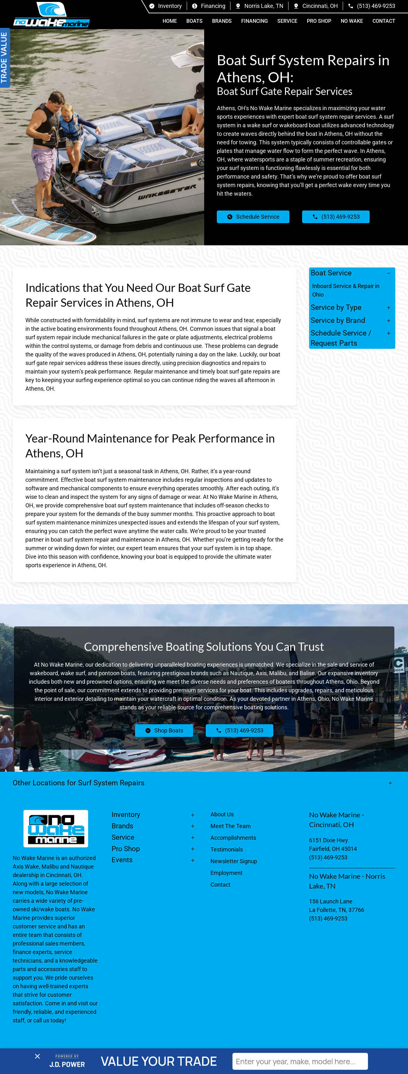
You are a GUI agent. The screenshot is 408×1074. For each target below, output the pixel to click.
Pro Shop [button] (319, 21)
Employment (226, 873)
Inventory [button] (126, 815)
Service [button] (287, 21)
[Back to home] (51, 14)
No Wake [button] (352, 21)
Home (170, 21)
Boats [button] (194, 21)
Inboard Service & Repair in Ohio (345, 290)
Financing (254, 21)
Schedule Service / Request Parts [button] (341, 338)
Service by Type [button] (336, 307)
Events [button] (122, 860)
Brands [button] (222, 21)
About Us (222, 814)
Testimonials (226, 849)
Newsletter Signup (233, 861)
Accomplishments (233, 837)
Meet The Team (230, 826)
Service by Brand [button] (338, 320)
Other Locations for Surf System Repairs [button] (79, 783)
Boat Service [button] (331, 273)
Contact (383, 21)
